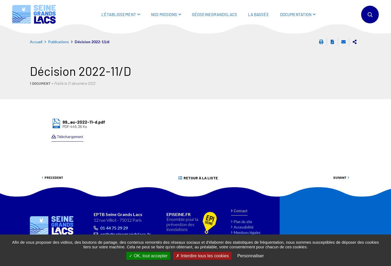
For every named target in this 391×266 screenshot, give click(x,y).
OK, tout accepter (148, 256)
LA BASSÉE (258, 14)
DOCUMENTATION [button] (295, 14)
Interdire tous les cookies (202, 256)
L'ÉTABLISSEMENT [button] (118, 14)
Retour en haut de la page (375, 194)
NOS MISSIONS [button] (164, 14)
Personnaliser (250, 256)
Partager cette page (354, 42)
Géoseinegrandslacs (214, 14)
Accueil (36, 41)
